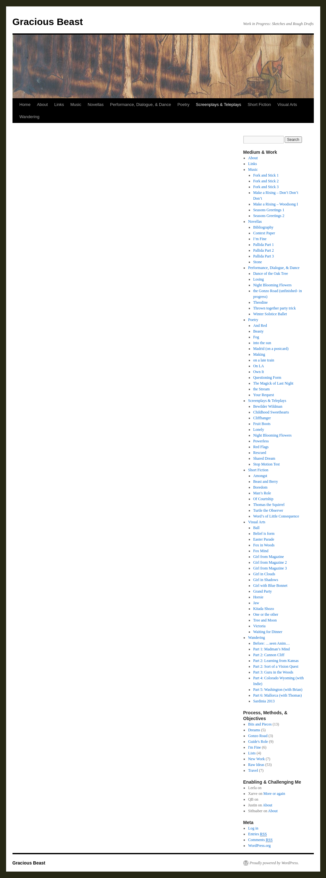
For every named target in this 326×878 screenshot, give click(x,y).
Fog (256, 337)
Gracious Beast (48, 21)
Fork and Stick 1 (266, 175)
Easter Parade (263, 539)
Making (259, 354)
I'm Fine (254, 747)
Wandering (29, 116)
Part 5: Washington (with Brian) (277, 689)
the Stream (261, 389)
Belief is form (264, 533)
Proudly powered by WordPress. (274, 863)
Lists (251, 753)
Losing (258, 279)
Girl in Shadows (265, 580)
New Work (256, 759)
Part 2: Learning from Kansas (276, 660)
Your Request (263, 395)
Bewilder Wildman (267, 406)
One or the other (265, 614)
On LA (258, 366)
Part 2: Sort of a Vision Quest (275, 666)
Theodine (260, 302)
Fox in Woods (264, 545)
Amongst (260, 476)
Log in (253, 828)
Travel (253, 770)
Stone (257, 262)
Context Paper (264, 233)
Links (59, 104)
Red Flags (261, 447)
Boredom (260, 487)
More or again (274, 793)
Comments (260, 840)
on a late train (263, 360)
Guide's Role (258, 741)
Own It (258, 371)
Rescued (259, 452)
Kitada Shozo (263, 608)
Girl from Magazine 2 (270, 562)
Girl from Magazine (268, 556)
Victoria (259, 626)
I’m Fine (260, 239)
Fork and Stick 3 (266, 187)
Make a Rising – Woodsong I (275, 204)
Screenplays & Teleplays (218, 104)
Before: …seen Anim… (271, 643)
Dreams (254, 730)
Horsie (258, 597)
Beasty (258, 331)
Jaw (256, 603)
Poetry (183, 104)
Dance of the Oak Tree (270, 273)
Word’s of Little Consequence (276, 516)
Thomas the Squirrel (269, 504)
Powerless (261, 441)
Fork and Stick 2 (266, 181)
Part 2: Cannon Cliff (268, 655)
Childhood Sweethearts (271, 412)
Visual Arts (287, 104)
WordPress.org (259, 845)
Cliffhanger (262, 418)
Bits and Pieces (260, 724)
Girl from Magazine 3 (270, 568)
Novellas (96, 104)
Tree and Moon (265, 620)
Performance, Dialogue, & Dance (140, 104)
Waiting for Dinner (267, 632)
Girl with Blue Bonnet (270, 585)
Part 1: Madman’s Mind (271, 649)
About (42, 104)
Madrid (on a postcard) (270, 348)
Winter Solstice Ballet (270, 314)
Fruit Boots (262, 424)
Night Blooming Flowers (272, 285)
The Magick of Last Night (273, 383)
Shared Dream (264, 458)
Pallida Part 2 (263, 250)
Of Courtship (263, 499)
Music (76, 104)
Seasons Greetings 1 (268, 210)
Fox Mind (261, 551)
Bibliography (263, 227)
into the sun (262, 343)
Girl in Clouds (264, 574)
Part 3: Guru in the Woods (273, 672)
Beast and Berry (265, 481)
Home (25, 104)
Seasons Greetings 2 (268, 215)
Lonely (258, 429)
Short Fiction (259, 104)
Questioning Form (267, 377)
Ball (256, 528)
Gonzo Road (257, 736)
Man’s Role (262, 493)
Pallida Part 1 (263, 244)
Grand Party (262, 591)
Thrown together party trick (274, 308)
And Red (260, 325)
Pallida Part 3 (263, 256)
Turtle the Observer (268, 510)
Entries (257, 834)
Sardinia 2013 (264, 701)
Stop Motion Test (266, 464)
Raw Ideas (256, 764)
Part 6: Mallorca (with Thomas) (277, 695)
